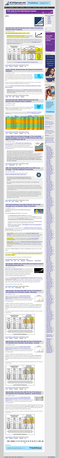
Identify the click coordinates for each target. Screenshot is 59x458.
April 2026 (48, 147)
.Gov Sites (16, 7)
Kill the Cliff (11, 66)
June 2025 (48, 160)
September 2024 (49, 172)
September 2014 (49, 336)
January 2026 (49, 151)
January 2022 (49, 216)
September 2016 (49, 302)
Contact (39, 7)
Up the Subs (16, 66)
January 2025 (49, 167)
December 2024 (49, 168)
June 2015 (48, 322)
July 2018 (48, 272)
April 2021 (48, 228)
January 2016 (49, 313)
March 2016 (48, 310)
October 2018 (49, 268)
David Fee (47, 135)
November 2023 (49, 186)
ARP (9, 287)
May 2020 (48, 243)
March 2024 (48, 180)
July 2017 (48, 288)
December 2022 (49, 201)
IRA (25, 66)
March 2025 (48, 164)
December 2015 (49, 314)
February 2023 (49, 198)
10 (21, 441)
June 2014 (48, 341)
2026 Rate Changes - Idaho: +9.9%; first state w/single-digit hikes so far (49, 123)
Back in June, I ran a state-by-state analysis (13, 268)
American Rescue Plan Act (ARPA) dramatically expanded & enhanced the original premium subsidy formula (18, 297)
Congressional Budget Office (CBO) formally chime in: (16, 174)
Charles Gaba (47, 126)
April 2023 (48, 195)
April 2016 (48, 309)
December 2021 (49, 217)
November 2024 (49, 170)
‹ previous (13, 441)
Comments (27, 65)
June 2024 (48, 176)
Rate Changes (22, 7)
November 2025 (49, 153)
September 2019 (49, 253)
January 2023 (49, 199)
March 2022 (48, 213)
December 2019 (49, 249)
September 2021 (49, 221)
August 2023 (48, 190)
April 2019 (48, 260)
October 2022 (49, 203)
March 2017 (48, 294)
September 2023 (49, 189)
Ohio (28, 133)
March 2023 (48, 197)
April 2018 (48, 276)
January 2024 (49, 183)
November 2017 (49, 283)
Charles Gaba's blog (22, 65)
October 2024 (49, 171)
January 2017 (49, 297)
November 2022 (49, 202)
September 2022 (49, 205)
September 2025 (49, 156)
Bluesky (49, 23)
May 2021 (48, 226)
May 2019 (48, 259)
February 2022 (49, 214)
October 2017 (49, 284)
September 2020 (49, 237)
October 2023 (49, 187)
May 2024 (48, 178)
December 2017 (49, 282)
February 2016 (49, 311)
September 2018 (49, 270)
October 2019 (49, 252)
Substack (49, 21)
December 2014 (49, 330)
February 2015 (49, 328)
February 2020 (49, 247)
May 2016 (48, 307)
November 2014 (49, 332)
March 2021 (48, 229)
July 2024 (48, 175)
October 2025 (49, 155)
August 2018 (48, 271)
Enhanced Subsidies (18, 287)
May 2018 (48, 275)
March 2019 (48, 261)
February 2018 (49, 279)
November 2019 (49, 251)
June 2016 (48, 306)
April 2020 (48, 244)
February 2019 (49, 263)
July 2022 (48, 207)
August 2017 (48, 287)
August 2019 (48, 255)
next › (40, 441)
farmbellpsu (47, 117)
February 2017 (49, 295)
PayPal (49, 18)
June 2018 (48, 274)
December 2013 (49, 349)
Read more (17, 65)
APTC (7, 66)
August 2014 (48, 338)
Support (43, 7)
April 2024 (48, 179)
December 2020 (49, 233)
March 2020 (48, 245)
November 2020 (49, 234)
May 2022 (48, 210)
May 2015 (48, 324)
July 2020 (48, 240)
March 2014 (48, 345)
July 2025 (48, 159)
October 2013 (49, 352)
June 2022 (48, 209)
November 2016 (49, 299)
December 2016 (49, 298)
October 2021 (49, 220)
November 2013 (49, 351)
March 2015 (48, 326)
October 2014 (49, 334)
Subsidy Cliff (21, 66)
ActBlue (49, 16)
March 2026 (48, 148)
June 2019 (48, 257)
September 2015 (49, 318)
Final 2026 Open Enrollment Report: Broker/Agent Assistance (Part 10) (49, 132)
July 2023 (48, 191)
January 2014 (49, 348)
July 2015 (48, 321)
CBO (6, 201)
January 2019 (49, 264)
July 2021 (48, 224)
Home (6, 7)
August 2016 (48, 303)
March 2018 (48, 278)
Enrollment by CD (28, 7)
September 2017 (49, 286)
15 (32, 441)
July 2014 (48, 340)
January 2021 (49, 232)
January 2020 (49, 248)
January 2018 (49, 280)
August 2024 (48, 174)
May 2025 (48, 162)
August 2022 (48, 206)
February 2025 (49, 166)
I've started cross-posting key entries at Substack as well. (26, 62)
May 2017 (48, 291)
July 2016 (48, 305)
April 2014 (48, 344)
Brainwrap (53, 457)
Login (47, 7)
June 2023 (48, 193)
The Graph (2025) (11, 7)
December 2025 (49, 152)
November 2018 (49, 267)
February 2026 (49, 149)
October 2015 (49, 317)
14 (30, 441)
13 (28, 441)
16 (34, 441)
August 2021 (48, 222)
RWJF (23, 287)
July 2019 (48, 256)
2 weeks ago (50, 124)
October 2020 (49, 236)
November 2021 (49, 218)
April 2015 (48, 325)
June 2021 (48, 225)
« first (8, 441)
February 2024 (49, 182)
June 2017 (48, 290)
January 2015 (49, 329)
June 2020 (48, 241)
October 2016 (49, 301)
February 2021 (49, 230)
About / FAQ (34, 7)
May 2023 (48, 194)
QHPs (21, 201)
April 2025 (48, 163)
